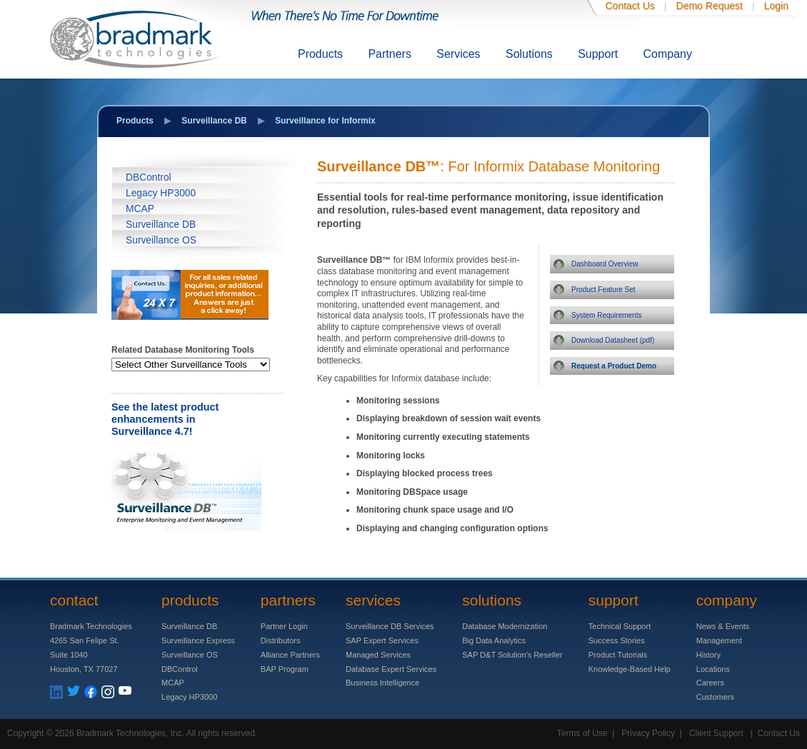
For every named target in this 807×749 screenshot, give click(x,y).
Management (719, 640)
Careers (710, 682)
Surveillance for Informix (325, 121)
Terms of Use (582, 733)
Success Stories (616, 640)
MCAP (140, 208)
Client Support (716, 733)
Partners (389, 54)
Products (320, 54)
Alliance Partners (290, 654)
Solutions (529, 54)
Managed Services (378, 654)
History (708, 654)
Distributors (281, 640)
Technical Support (619, 626)
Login (776, 5)
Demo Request (709, 5)
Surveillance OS (161, 240)
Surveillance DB (213, 121)
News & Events (723, 626)
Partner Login (284, 626)
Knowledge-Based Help (629, 669)
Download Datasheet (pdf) (612, 340)
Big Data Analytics (494, 640)
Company (667, 54)
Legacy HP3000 (161, 193)
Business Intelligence (382, 682)
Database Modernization (504, 626)
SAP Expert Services (382, 640)
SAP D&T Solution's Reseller (512, 654)
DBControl (148, 177)
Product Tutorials (618, 654)
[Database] (190, 364)
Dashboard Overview (604, 264)
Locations (713, 669)
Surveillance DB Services (390, 626)
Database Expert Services (391, 669)
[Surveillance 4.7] (186, 528)
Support (598, 54)
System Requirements (606, 315)
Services (458, 54)
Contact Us (630, 5)
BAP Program (285, 669)
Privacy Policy (648, 733)
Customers (715, 697)
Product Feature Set (603, 289)
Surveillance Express (198, 640)
